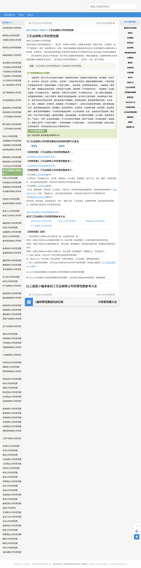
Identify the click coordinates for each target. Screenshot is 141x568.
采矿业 (130, 77)
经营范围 (43, 186)
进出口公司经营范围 (11, 236)
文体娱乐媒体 (130, 107)
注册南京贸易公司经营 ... (12, 41)
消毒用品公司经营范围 (12, 481)
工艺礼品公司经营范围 (12, 166)
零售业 (21, 15)
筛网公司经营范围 (10, 388)
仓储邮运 (130, 58)
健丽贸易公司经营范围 (12, 223)
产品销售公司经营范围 (12, 76)
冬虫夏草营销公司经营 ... (12, 193)
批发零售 (130, 48)
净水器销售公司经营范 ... (12, 271)
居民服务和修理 (130, 92)
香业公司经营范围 (10, 472)
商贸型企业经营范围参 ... (12, 49)
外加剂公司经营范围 (11, 446)
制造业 (130, 33)
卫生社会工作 (130, 102)
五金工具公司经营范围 (12, 517)
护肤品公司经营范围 (11, 199)
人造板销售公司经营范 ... (12, 356)
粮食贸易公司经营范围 (12, 293)
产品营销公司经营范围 (12, 72)
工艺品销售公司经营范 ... (12, 172)
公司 (37, 186)
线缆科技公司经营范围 (12, 525)
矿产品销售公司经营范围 (41, 226)
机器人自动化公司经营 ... (12, 217)
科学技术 (130, 43)
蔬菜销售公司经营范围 (12, 409)
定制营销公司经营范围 (12, 187)
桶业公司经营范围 (10, 455)
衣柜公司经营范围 (10, 548)
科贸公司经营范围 (10, 281)
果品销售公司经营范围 (12, 112)
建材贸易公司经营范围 (12, 260)
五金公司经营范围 (10, 521)
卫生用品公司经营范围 (12, 464)
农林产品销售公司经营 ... (12, 320)
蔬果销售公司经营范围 (12, 413)
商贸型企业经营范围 (11, 35)
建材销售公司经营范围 (12, 265)
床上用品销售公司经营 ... (12, 86)
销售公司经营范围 (10, 530)
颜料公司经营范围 (10, 539)
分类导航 (130, 22)
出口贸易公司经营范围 (12, 80)
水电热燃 (130, 73)
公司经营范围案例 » (37, 131)
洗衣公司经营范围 (10, 486)
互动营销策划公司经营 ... (12, 101)
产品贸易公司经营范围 (12, 67)
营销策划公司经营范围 (95, 221)
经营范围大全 (9, 15)
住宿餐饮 (130, 38)
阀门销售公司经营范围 (12, 124)
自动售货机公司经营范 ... (12, 29)
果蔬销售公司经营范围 (12, 108)
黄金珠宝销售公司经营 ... (12, 205)
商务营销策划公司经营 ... (12, 373)
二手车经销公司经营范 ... (12, 130)
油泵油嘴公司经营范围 (12, 552)
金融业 (130, 122)
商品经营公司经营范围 (12, 379)
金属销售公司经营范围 (12, 232)
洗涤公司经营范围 (10, 490)
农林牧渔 (130, 68)
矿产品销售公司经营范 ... (12, 287)
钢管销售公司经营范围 (12, 162)
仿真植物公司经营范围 (12, 141)
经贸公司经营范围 (10, 227)
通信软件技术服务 (130, 28)
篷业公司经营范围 (10, 334)
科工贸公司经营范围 (11, 277)
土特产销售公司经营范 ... (12, 440)
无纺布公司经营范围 (11, 468)
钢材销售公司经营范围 (12, 157)
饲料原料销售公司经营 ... (12, 432)
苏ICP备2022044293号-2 (118, 564)
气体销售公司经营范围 (12, 343)
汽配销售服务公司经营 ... (12, 348)
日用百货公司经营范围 (12, 362)
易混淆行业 (130, 127)
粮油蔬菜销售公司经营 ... (12, 299)
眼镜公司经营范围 (10, 543)
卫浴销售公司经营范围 (12, 459)
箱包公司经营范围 (10, 477)
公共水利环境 (130, 87)
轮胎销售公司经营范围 (12, 310)
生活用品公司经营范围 (12, 397)
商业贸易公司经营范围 (12, 392)
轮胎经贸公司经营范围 (12, 305)
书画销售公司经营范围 (12, 417)
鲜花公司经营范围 (10, 499)
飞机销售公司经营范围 (12, 145)
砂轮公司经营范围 (10, 383)
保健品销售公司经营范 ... (12, 56)
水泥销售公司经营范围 (12, 422)
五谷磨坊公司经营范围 (12, 512)
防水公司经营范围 (10, 136)
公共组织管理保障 (130, 112)
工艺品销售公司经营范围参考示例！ (41, 157)
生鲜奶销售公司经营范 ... (12, 402)
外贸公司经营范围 (10, 450)
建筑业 (130, 63)
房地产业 (130, 82)
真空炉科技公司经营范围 (41, 221)
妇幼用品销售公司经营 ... (12, 151)
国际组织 (130, 117)
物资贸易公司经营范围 (12, 503)
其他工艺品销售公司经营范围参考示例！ (43, 212)
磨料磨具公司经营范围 (12, 314)
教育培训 (130, 97)
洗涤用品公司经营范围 (12, 495)
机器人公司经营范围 (11, 211)
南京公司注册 (32, 30)
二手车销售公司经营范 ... (12, 118)
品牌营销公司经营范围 (12, 338)
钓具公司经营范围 (10, 178)
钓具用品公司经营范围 (12, 182)
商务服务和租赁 (130, 53)
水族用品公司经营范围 (12, 426)
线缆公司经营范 (9, 508)
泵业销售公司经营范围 (12, 63)
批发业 (30, 15)
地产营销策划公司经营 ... (12, 94)
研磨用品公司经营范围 (12, 534)
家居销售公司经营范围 (12, 248)
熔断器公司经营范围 (11, 367)
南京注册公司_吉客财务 (21, 6)
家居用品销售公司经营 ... (12, 242)
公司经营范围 (41, 175)
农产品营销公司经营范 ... (12, 328)
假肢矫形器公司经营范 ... (12, 254)
